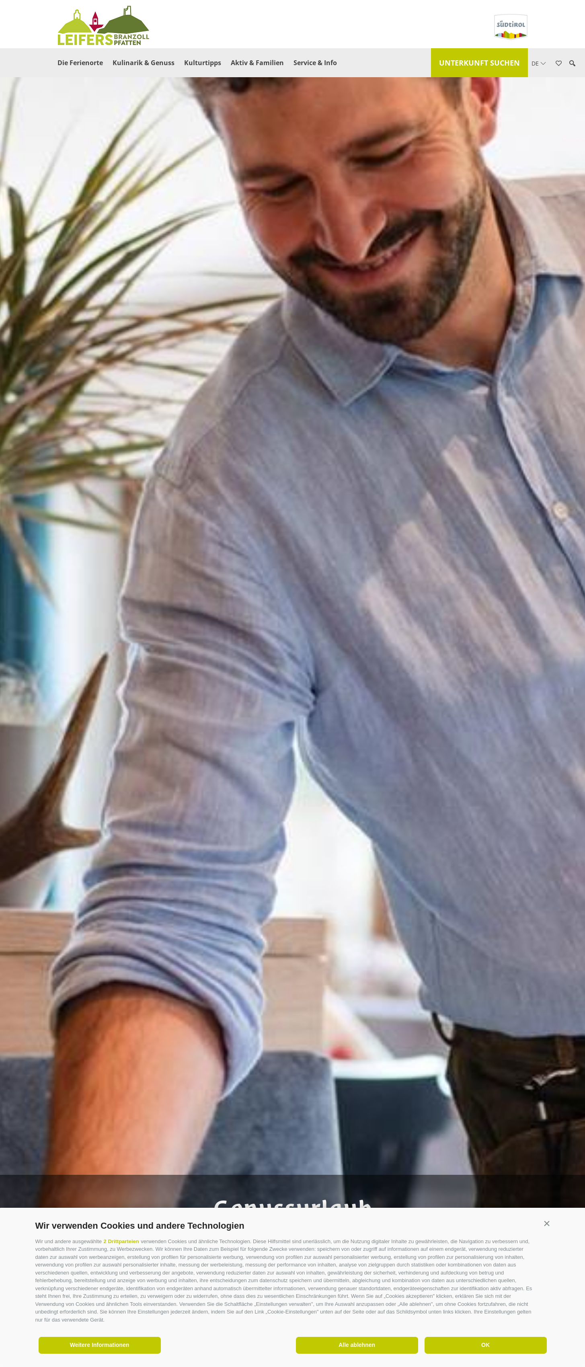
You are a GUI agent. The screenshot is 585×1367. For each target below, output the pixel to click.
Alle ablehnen (357, 1345)
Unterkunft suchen (479, 63)
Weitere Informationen (99, 1345)
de (539, 63)
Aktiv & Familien (257, 62)
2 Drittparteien (121, 1241)
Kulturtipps (202, 62)
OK (485, 1345)
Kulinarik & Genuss (143, 62)
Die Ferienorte (80, 62)
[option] (292, 696)
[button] (547, 1224)
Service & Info (315, 62)
